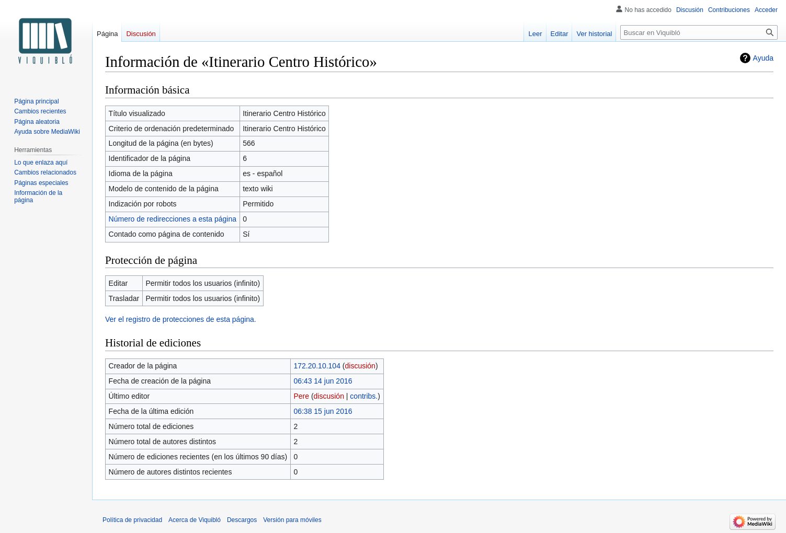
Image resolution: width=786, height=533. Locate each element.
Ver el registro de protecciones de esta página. (180, 319)
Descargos (242, 520)
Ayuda (763, 58)
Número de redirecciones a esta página (172, 219)
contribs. (364, 396)
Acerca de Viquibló (194, 520)
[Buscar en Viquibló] (699, 32)
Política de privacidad (132, 520)
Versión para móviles (292, 520)
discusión (360, 366)
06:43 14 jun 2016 (322, 381)
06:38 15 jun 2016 (322, 411)
